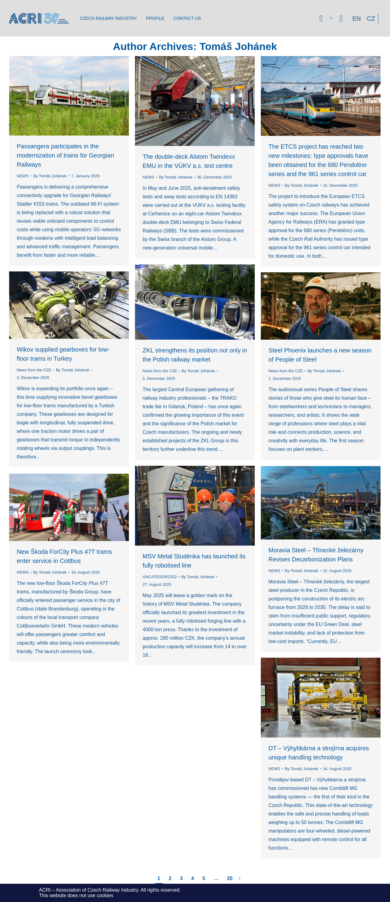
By (50, 176)
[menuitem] (108, 18)
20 (229, 878)
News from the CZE (160, 371)
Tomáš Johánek (238, 46)
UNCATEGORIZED (160, 577)
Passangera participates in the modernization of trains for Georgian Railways (65, 155)
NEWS (23, 176)
